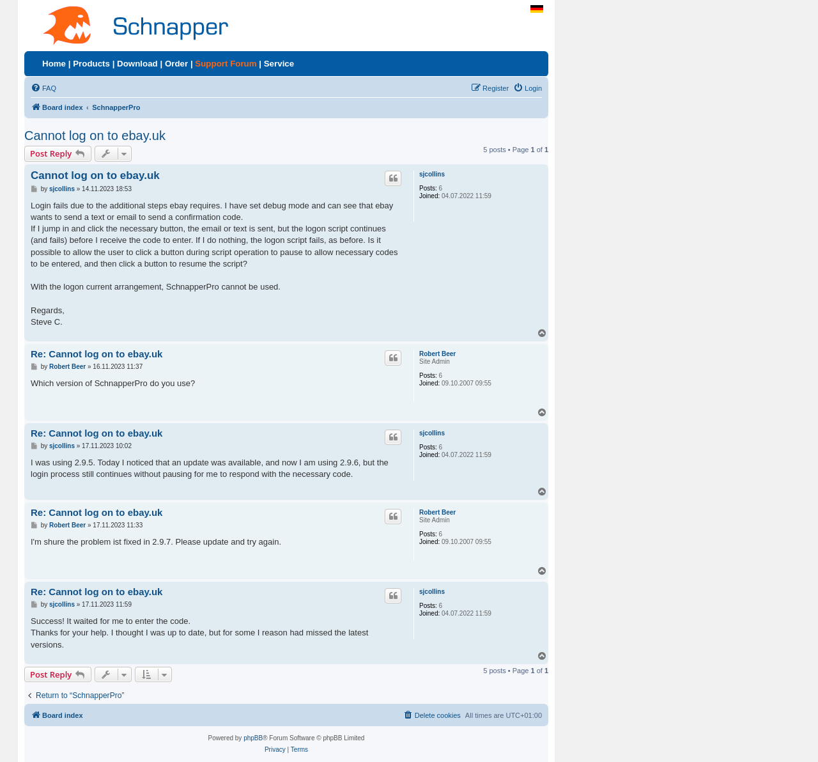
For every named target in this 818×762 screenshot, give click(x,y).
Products (91, 63)
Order (176, 63)
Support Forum (225, 63)
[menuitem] (43, 88)
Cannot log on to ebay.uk (95, 135)
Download (137, 63)
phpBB (253, 738)
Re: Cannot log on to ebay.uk (96, 353)
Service (279, 63)
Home (54, 63)
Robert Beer (437, 353)
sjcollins (432, 174)
